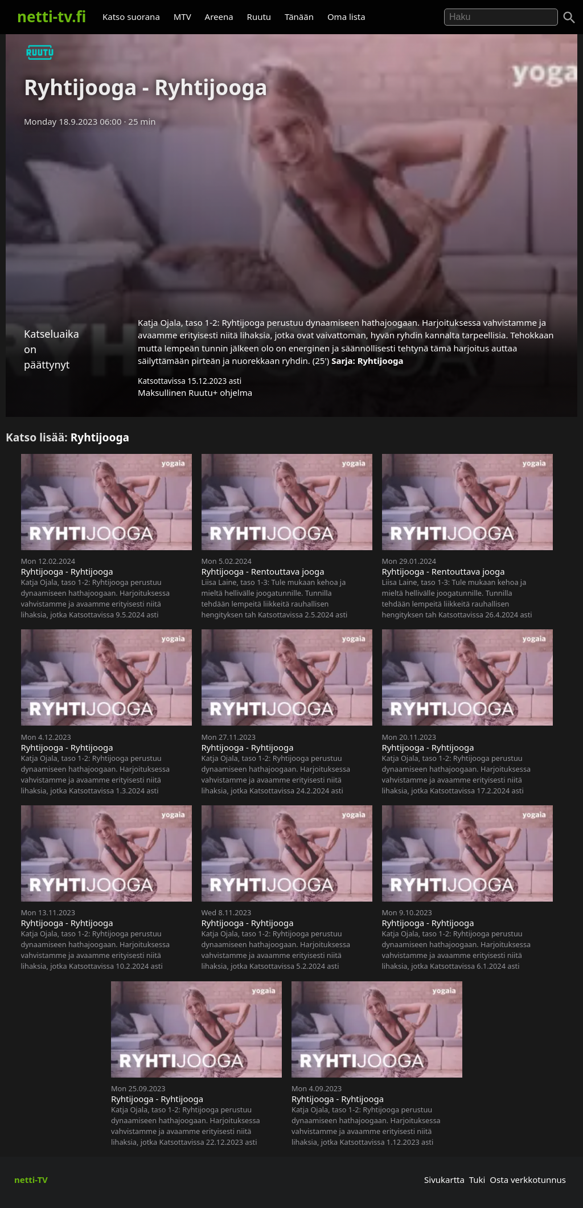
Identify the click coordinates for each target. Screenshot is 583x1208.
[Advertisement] (291, 218)
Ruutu (259, 16)
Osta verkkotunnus (528, 1179)
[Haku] (569, 17)
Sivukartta (444, 1179)
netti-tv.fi (51, 16)
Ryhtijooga (381, 360)
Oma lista (346, 16)
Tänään (299, 16)
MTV (182, 16)
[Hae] (501, 17)
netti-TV (31, 1179)
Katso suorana (131, 16)
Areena (219, 16)
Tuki (477, 1179)
